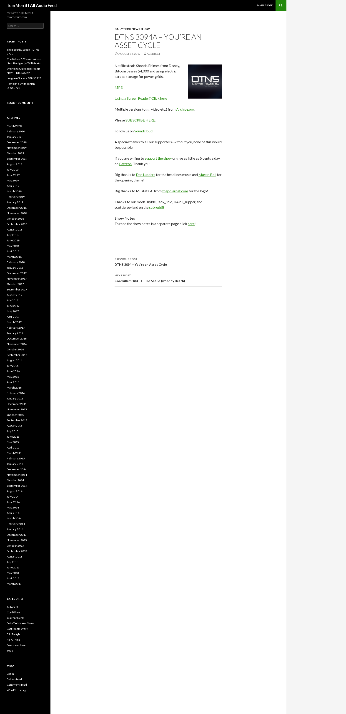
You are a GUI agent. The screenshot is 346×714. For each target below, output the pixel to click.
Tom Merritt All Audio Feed (32, 5)
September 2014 (17, 485)
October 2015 (15, 414)
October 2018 (15, 218)
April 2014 (13, 513)
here (191, 223)
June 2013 (13, 567)
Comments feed (17, 684)
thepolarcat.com (175, 191)
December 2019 (17, 142)
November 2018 (17, 213)
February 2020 (16, 131)
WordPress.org (16, 690)
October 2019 (15, 153)
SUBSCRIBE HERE (140, 120)
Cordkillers (13, 612)
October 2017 (15, 284)
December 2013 (17, 534)
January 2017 (15, 333)
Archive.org (185, 109)
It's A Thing (13, 639)
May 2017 (13, 311)
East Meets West (17, 628)
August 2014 (14, 491)
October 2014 (15, 480)
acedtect (153, 53)
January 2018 (15, 267)
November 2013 (17, 540)
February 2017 (16, 327)
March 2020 (14, 126)
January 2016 (15, 398)
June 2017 (13, 305)
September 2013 (17, 551)
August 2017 (14, 295)
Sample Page (265, 5)
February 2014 (16, 524)
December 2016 (17, 338)
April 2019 (13, 186)
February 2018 (16, 262)
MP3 (119, 87)
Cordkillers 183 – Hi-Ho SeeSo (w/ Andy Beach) (168, 278)
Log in (10, 673)
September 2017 (17, 289)
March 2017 (14, 322)
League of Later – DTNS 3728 (24, 78)
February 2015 (16, 458)
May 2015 (13, 442)
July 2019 (12, 169)
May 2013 (13, 573)
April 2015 (13, 447)
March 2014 (14, 518)
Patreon (125, 163)
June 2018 (13, 240)
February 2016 (16, 393)
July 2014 (12, 496)
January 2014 (15, 529)
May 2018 (13, 246)
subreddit (156, 207)
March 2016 (14, 387)
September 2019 (17, 158)
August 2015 (14, 425)
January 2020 (15, 137)
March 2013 (14, 583)
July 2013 (12, 562)
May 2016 (13, 376)
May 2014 (13, 507)
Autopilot (12, 607)
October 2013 (15, 545)
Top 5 (10, 650)
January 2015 (15, 464)
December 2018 (17, 207)
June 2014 (13, 502)
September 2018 (17, 224)
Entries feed (14, 679)
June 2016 (13, 371)
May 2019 (13, 180)
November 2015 (17, 409)
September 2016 (17, 355)
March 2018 (14, 256)
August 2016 (14, 360)
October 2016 (15, 349)
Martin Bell (207, 174)
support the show (158, 158)
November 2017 (17, 278)
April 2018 (13, 251)
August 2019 (14, 164)
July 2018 (12, 235)
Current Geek (15, 618)
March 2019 (14, 191)
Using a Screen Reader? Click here (141, 98)
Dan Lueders (145, 174)
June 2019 (13, 175)
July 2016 (12, 365)
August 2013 (14, 556)
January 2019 (15, 202)
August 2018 (14, 229)
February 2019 (16, 196)
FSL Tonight (14, 634)
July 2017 (12, 300)
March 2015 (14, 453)
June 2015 (13, 436)
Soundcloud (143, 131)
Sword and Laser (17, 645)
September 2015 (17, 420)
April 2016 (13, 382)
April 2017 (13, 316)
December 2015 (17, 404)
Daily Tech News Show (132, 29)
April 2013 (13, 578)
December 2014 (17, 469)
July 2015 (12, 431)
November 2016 (17, 344)
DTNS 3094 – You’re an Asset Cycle (168, 261)
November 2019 (17, 147)
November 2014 (17, 474)
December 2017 (17, 273)
